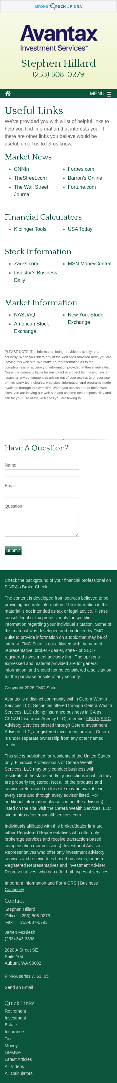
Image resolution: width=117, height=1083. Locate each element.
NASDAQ (24, 314)
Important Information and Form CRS (41, 883)
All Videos (14, 1066)
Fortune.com (82, 187)
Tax (8, 1038)
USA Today (80, 229)
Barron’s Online (85, 178)
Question (13, 506)
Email (10, 485)
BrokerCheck (34, 586)
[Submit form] (13, 550)
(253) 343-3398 (20, 938)
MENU (96, 93)
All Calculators (18, 1073)
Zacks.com (26, 263)
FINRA (92, 718)
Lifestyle (13, 1052)
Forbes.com (81, 169)
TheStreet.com (30, 178)
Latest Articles (18, 1059)
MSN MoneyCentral (90, 263)
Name (10, 465)
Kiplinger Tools (30, 229)
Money (11, 1045)
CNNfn (21, 169)
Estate (11, 1024)
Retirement (15, 1011)
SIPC (105, 718)
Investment (15, 1017)
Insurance (14, 1031)
